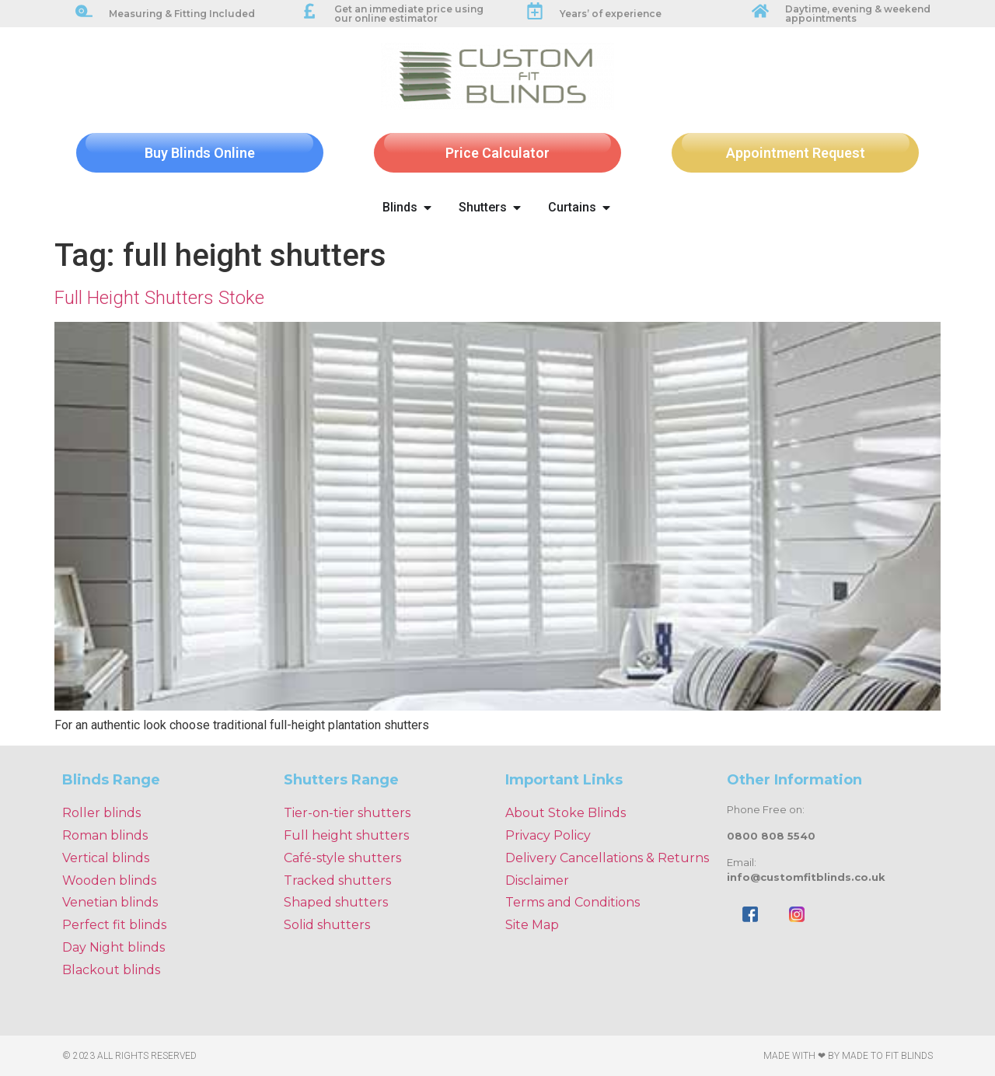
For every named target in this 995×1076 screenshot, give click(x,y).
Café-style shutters (342, 858)
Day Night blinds (113, 947)
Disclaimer (537, 880)
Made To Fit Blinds (887, 1055)
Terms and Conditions (572, 902)
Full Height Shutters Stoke (159, 298)
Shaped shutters (336, 902)
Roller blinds (101, 812)
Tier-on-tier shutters (347, 812)
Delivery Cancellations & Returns (607, 858)
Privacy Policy (548, 835)
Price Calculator (497, 153)
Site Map (532, 924)
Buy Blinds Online (200, 153)
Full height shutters (346, 835)
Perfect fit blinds (114, 924)
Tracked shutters (337, 880)
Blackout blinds (111, 969)
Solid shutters (327, 924)
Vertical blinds (105, 858)
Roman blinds (105, 835)
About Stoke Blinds (565, 812)
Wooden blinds (109, 880)
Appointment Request (795, 153)
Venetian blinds (110, 902)
